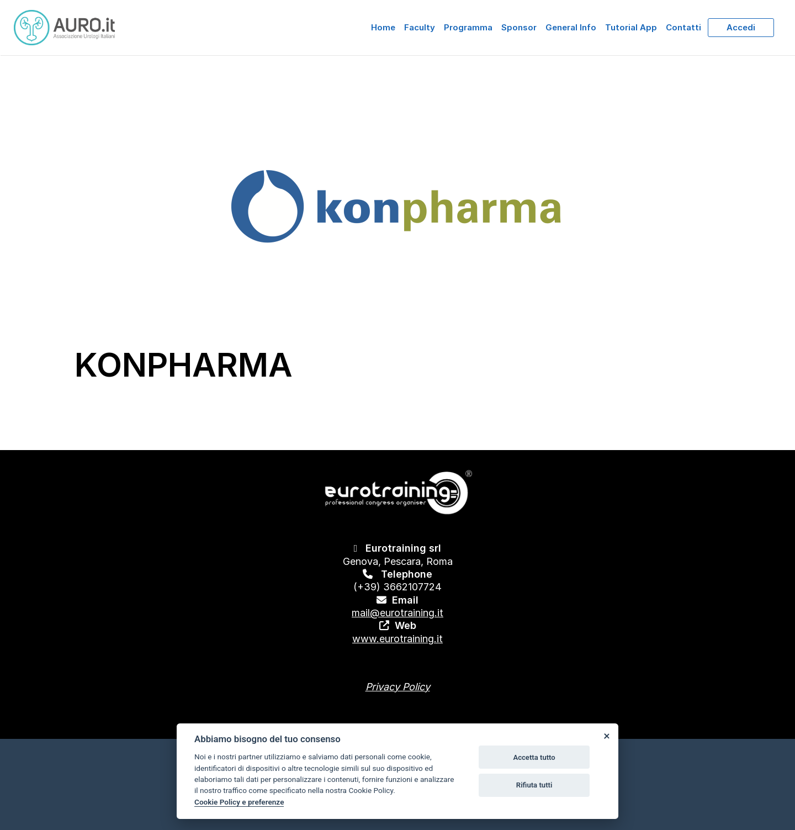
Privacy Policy (397, 686)
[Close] (606, 735)
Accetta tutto (534, 757)
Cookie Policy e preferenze (239, 801)
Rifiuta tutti (534, 785)
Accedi (741, 27)
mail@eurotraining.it (397, 612)
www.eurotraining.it (397, 638)
